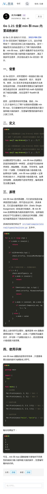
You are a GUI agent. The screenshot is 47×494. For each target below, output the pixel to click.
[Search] (27, 4)
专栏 (18, 3)
